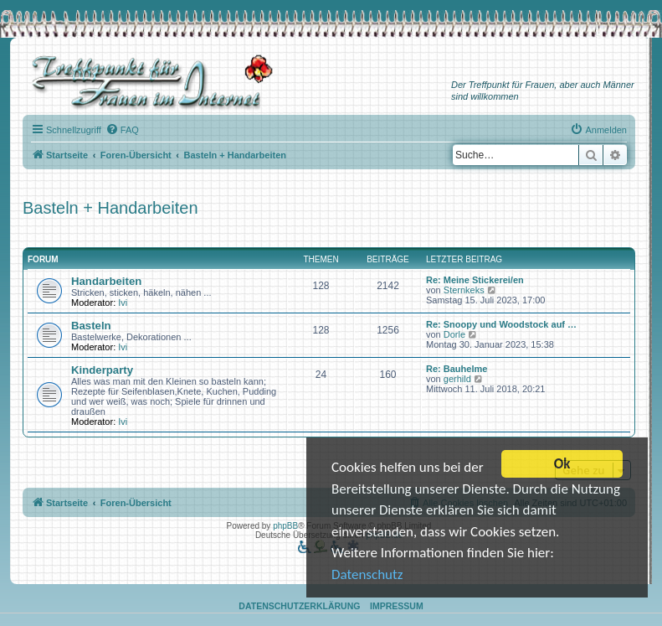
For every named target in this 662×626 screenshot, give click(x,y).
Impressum (396, 606)
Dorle (454, 334)
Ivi (122, 302)
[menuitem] (122, 130)
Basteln (91, 325)
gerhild (457, 379)
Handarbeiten (106, 281)
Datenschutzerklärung (299, 606)
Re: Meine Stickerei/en (475, 280)
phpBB (285, 525)
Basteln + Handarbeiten (110, 208)
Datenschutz (367, 576)
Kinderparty (102, 370)
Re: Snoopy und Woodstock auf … (501, 324)
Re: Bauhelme (456, 369)
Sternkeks (464, 290)
